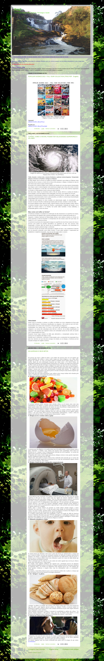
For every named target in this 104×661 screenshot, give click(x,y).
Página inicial (53, 649)
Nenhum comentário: (51, 128)
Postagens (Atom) (36, 652)
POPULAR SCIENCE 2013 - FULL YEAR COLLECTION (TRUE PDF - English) (53, 76)
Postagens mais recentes (36, 649)
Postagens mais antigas (71, 649)
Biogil (17, 9)
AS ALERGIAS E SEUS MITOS (38, 351)
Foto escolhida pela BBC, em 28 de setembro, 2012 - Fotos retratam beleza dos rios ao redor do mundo (40, 57)
